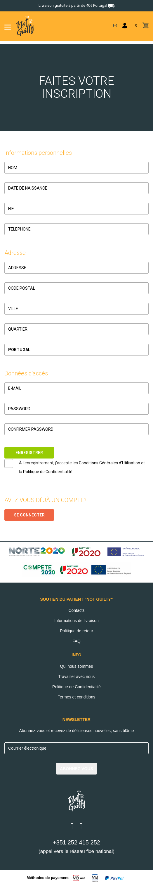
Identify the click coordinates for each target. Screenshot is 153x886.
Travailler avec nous (76, 676)
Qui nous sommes (76, 666)
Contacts (76, 610)
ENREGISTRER (29, 452)
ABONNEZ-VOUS (76, 768)
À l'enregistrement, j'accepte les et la (82, 467)
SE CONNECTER (29, 515)
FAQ (76, 641)
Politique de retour (76, 631)
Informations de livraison (76, 620)
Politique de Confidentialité (47, 471)
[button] (76, 350)
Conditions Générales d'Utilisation (109, 463)
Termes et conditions (76, 697)
